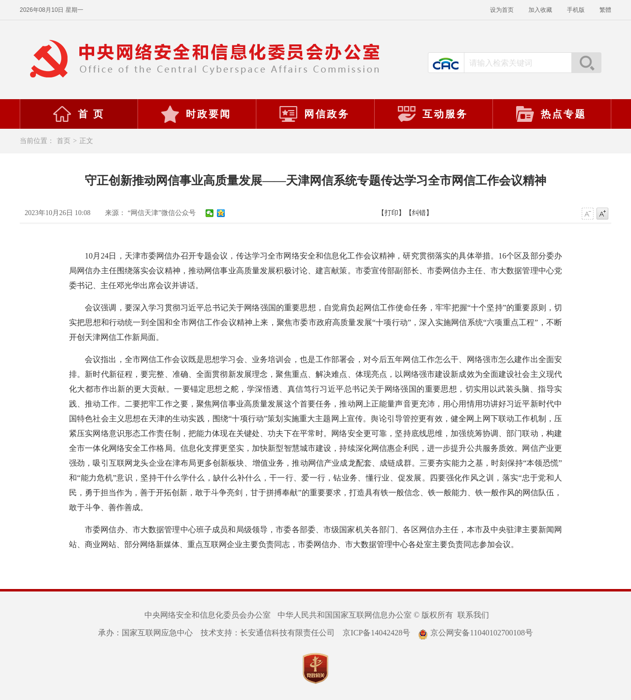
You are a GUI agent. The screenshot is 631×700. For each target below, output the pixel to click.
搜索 (586, 63)
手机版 (576, 9)
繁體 (605, 9)
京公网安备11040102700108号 (475, 632)
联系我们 (473, 615)
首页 (63, 141)
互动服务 (432, 114)
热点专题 (550, 114)
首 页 (78, 114)
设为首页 (502, 9)
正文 (86, 141)
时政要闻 (195, 114)
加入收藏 (540, 9)
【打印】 (391, 213)
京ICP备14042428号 (376, 632)
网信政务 (314, 114)
